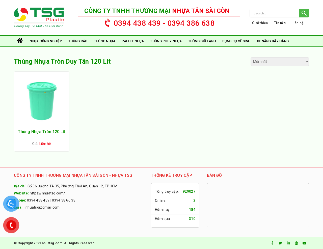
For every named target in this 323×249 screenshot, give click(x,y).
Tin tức (280, 23)
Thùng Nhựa (105, 41)
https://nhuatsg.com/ (47, 193)
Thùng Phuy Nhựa (166, 41)
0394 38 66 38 (63, 200)
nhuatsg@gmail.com (42, 207)
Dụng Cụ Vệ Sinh (236, 41)
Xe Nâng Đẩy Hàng (273, 41)
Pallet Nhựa (133, 41)
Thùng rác (78, 41)
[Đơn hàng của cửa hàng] (280, 61)
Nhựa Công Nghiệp (46, 41)
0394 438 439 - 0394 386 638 (157, 22)
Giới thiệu (260, 23)
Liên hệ (297, 23)
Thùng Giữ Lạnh (202, 41)
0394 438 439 (38, 200)
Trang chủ (20, 41)
